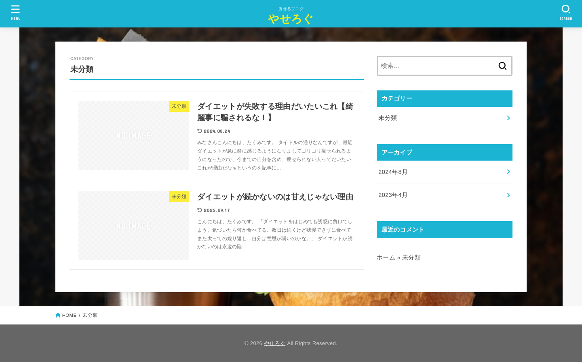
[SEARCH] (566, 12)
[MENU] (16, 12)
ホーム (386, 257)
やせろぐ (291, 19)
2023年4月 (393, 195)
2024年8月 (393, 172)
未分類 (387, 118)
